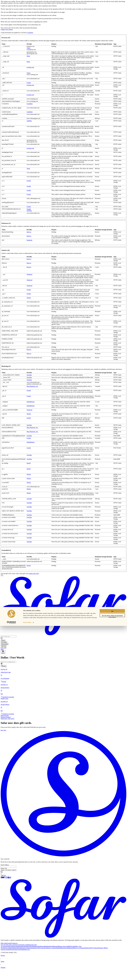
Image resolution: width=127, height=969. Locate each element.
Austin (17, 946)
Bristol (51, 946)
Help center (4, 943)
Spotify (29, 463)
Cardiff (68, 946)
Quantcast (29, 274)
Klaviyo (29, 232)
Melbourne (70, 948)
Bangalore (21, 946)
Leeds (37, 948)
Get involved (4, 644)
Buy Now (3, 730)
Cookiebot (30, 32)
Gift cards (3, 647)
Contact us (15, 943)
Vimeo (28, 48)
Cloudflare (30, 103)
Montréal (83, 948)
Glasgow (24, 948)
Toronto (12, 949)
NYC (92, 948)
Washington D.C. (25, 949)
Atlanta (13, 946)
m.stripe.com (30, 67)
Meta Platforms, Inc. (32, 386)
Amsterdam (7, 946)
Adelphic (29, 121)
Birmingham (36, 946)
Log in (3, 652)
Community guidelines (24, 944)
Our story (3, 944)
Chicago (72, 946)
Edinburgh (19, 948)
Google (29, 82)
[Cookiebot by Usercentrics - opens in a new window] (11, 965)
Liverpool (42, 948)
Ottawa (96, 948)
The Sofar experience (12, 944)
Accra (2, 946)
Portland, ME (102, 948)
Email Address (5, 865)
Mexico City (76, 948)
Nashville (88, 948)
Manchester (64, 948)
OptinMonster (31, 401)
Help (2, 649)
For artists (4, 642)
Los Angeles (52, 948)
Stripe (28, 56)
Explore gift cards (34, 573)
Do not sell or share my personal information (112, 959)
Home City (4, 868)
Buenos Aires (62, 946)
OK (112, 954)
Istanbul (33, 948)
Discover (3, 646)
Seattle (8, 949)
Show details (27, 965)
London (47, 948)
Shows (3, 640)
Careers (9, 943)
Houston (29, 948)
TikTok (29, 297)
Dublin (14, 948)
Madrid (58, 948)
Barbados (27, 946)
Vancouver (17, 949)
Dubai (10, 948)
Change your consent (7, 29)
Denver (6, 948)
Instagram (29, 240)
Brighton (46, 946)
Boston (42, 946)
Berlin (31, 946)
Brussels (55, 946)
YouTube (29, 210)
